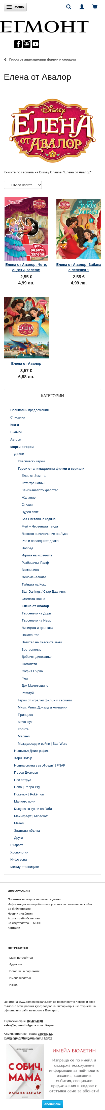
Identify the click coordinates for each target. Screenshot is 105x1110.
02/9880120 (45, 1033)
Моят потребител (21, 957)
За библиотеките (19, 908)
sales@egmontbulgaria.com (23, 1025)
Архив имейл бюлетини (24, 918)
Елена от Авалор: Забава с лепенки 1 (78, 267)
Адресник (15, 964)
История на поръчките (24, 971)
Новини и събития (20, 913)
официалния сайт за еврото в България (31, 1010)
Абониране (52, 1104)
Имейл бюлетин (20, 977)
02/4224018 (35, 1021)
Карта (49, 1025)
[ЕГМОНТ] (44, 25)
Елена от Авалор (26, 363)
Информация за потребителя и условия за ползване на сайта (50, 904)
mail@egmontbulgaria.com (23, 1038)
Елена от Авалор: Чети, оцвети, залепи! (26, 267)
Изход (13, 984)
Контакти (14, 927)
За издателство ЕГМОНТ (25, 922)
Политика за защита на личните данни (34, 899)
